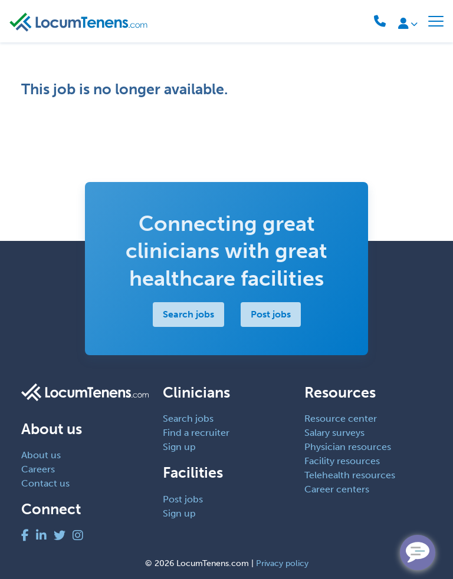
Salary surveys (334, 432)
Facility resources (342, 460)
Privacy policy (282, 563)
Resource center (340, 418)
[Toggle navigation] (436, 21)
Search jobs (188, 314)
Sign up (179, 446)
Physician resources (347, 446)
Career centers (336, 489)
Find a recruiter (196, 432)
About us (41, 455)
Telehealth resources (349, 475)
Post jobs (271, 314)
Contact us (45, 483)
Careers (38, 469)
